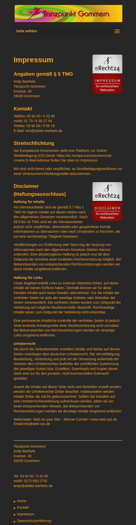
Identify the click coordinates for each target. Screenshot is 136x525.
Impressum (25, 514)
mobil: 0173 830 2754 (30, 481)
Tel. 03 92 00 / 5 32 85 (31, 476)
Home (21, 501)
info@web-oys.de (36, 424)
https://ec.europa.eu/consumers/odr (84, 156)
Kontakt (23, 507)
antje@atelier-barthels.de (33, 486)
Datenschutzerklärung (34, 521)
